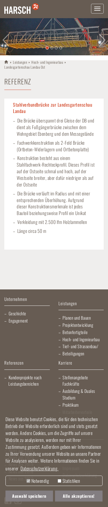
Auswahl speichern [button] (29, 496)
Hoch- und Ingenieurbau (47, 62)
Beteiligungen (73, 353)
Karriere (65, 363)
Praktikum (70, 405)
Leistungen (20, 62)
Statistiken (69, 480)
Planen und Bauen (76, 317)
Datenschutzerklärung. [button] (39, 468)
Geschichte (17, 313)
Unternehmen (15, 299)
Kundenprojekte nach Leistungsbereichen (24, 380)
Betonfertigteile (75, 332)
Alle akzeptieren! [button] (79, 496)
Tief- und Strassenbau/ (80, 346)
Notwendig (37, 480)
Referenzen (14, 363)
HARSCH (6, 62)
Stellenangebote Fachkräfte (75, 380)
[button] (5, 36)
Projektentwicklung (77, 325)
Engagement (18, 320)
